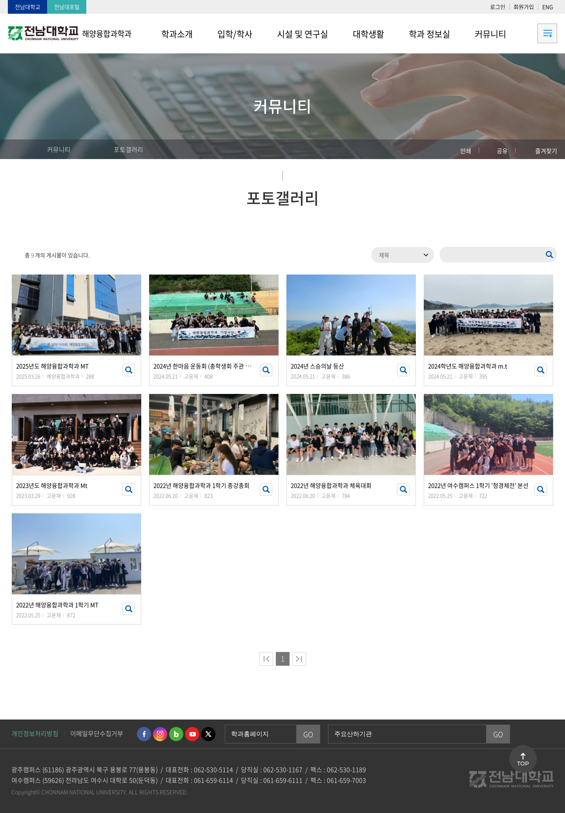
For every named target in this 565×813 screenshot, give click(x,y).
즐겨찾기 (546, 150)
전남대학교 (27, 7)
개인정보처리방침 (34, 733)
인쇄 (465, 150)
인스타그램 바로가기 (160, 734)
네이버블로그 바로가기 (176, 734)
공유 (502, 150)
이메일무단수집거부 (96, 733)
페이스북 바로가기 (144, 734)
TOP (523, 763)
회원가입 (524, 6)
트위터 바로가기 (208, 734)
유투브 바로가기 (192, 734)
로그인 (497, 6)
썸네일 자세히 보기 (128, 370)
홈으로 (21, 149)
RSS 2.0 (14, 254)
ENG (547, 6)
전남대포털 (67, 7)
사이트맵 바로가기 (537, 33)
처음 (266, 659)
